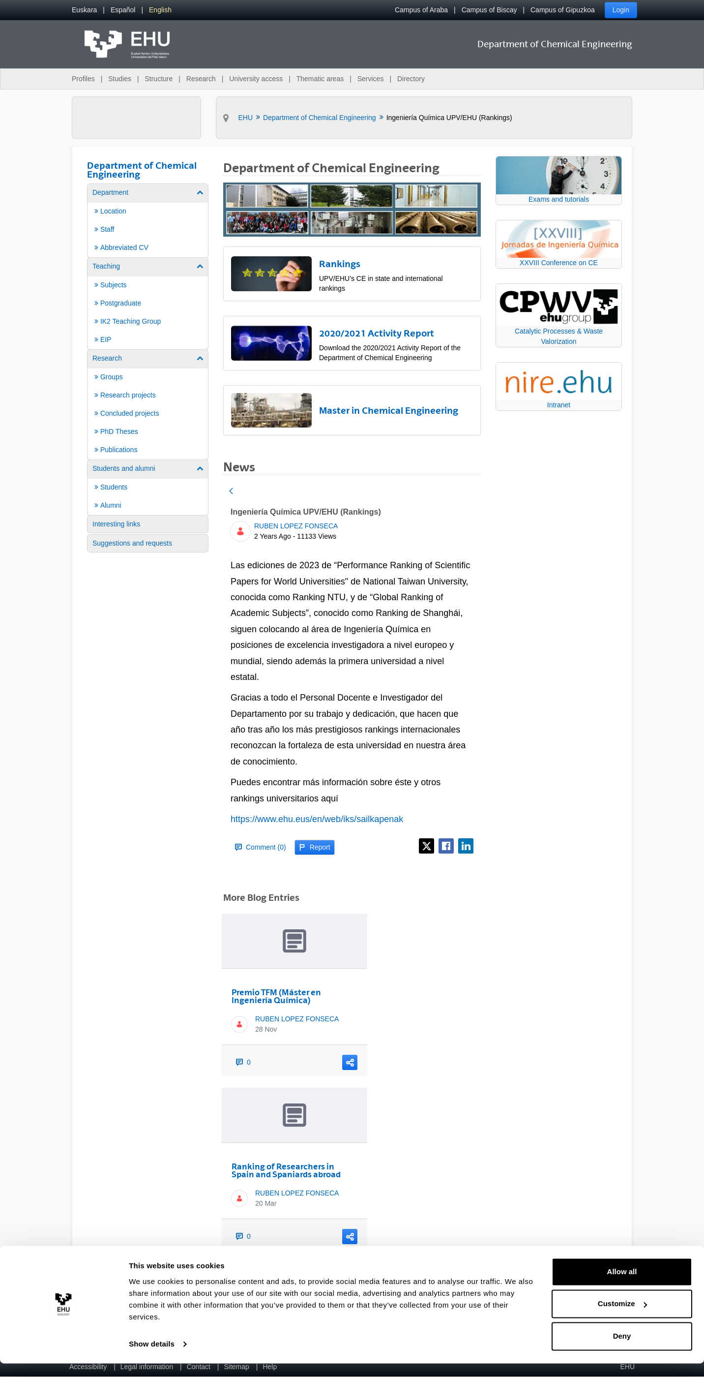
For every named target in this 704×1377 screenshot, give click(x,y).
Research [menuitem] (201, 79)
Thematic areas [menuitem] (320, 79)
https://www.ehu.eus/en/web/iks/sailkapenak (317, 819)
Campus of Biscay (489, 10)
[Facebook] (446, 846)
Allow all (622, 1285)
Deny (622, 1350)
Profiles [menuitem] (83, 79)
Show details (152, 1357)
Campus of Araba (421, 10)
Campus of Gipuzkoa (562, 10)
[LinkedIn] (465, 846)
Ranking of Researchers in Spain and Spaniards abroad (286, 1170)
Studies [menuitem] (119, 79)
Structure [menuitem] (159, 79)
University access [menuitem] (256, 79)
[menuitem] (84, 10)
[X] (426, 846)
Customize (622, 1317)
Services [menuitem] (370, 79)
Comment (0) (260, 847)
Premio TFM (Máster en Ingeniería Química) (276, 996)
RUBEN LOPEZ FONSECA (296, 526)
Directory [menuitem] (411, 79)
